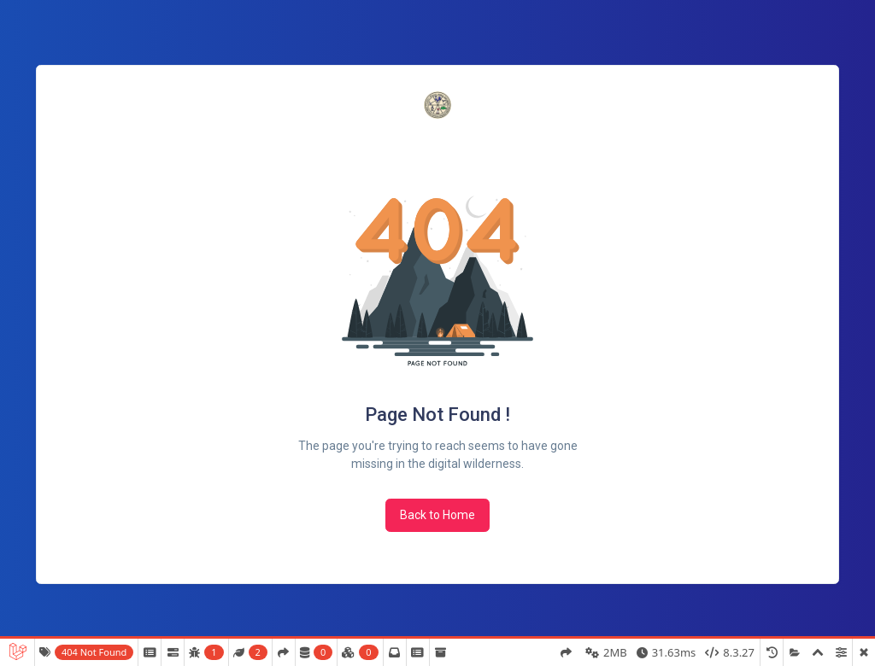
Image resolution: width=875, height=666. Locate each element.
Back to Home (437, 515)
